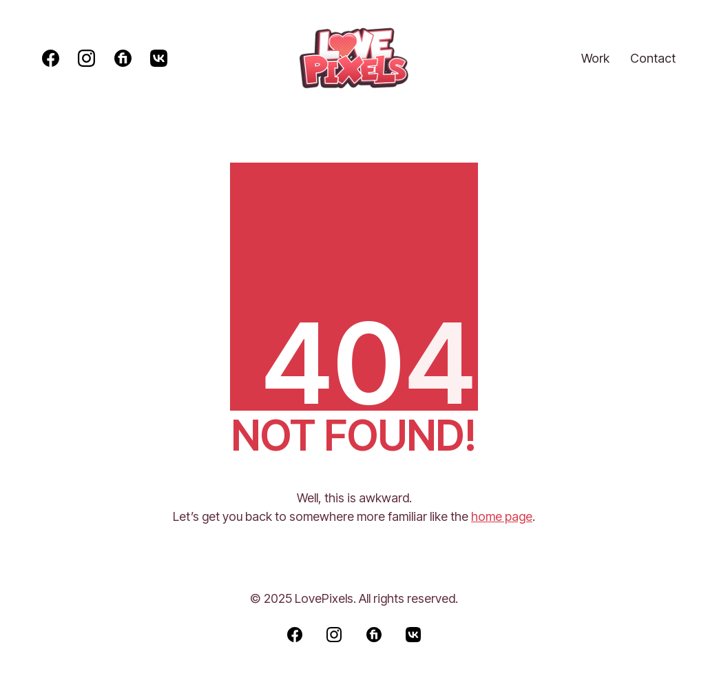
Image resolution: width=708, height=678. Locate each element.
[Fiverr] (123, 58)
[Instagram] (86, 58)
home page (501, 516)
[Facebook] (50, 58)
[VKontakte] (158, 58)
